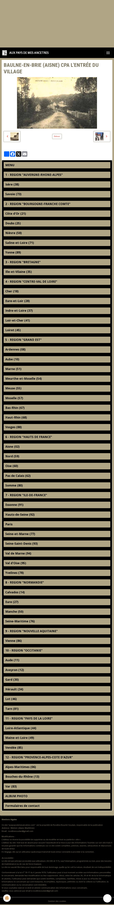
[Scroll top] (107, 898)
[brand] (26, 53)
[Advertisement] (57, 23)
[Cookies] (7, 898)
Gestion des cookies (57, 901)
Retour (57, 136)
